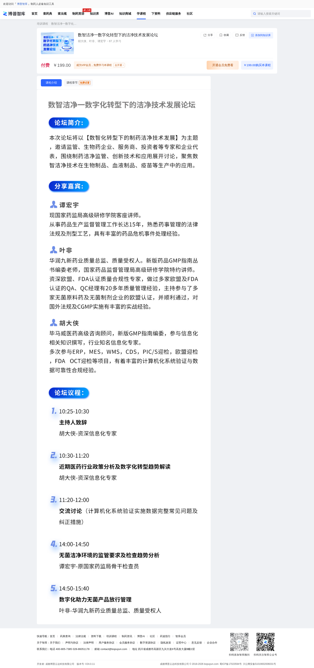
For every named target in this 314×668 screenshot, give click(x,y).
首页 (52, 636)
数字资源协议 (148, 642)
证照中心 (181, 642)
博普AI (141, 636)
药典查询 (65, 636)
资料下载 (96, 636)
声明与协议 (71, 642)
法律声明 (88, 642)
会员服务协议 (127, 642)
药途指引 (165, 636)
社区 (152, 636)
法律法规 (80, 636)
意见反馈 (196, 642)
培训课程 (42, 23)
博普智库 (22, 3)
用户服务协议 (106, 642)
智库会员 (180, 636)
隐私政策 (166, 642)
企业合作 (212, 642)
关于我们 (55, 642)
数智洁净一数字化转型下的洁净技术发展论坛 (63, 23)
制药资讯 (127, 636)
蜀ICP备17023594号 (231, 664)
